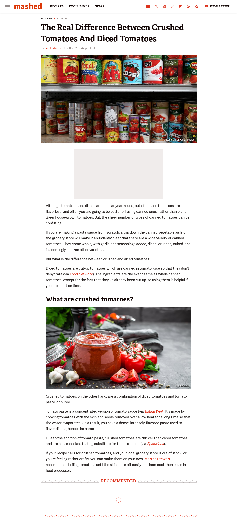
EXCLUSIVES (79, 6)
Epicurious (155, 443)
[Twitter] (156, 7)
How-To (62, 19)
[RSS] (196, 7)
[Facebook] (140, 7)
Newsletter (217, 6)
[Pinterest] (172, 7)
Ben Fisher (51, 48)
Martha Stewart (157, 459)
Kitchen (46, 19)
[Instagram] (164, 7)
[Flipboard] (180, 7)
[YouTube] (148, 7)
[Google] (188, 7)
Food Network (81, 274)
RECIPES (57, 6)
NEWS (99, 6)
